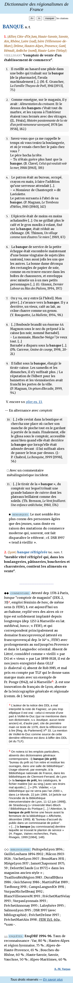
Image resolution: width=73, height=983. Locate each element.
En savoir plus (53, 979)
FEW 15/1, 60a (49, 920)
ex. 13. (34, 402)
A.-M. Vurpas (62, 969)
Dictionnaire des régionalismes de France (36, 7)
